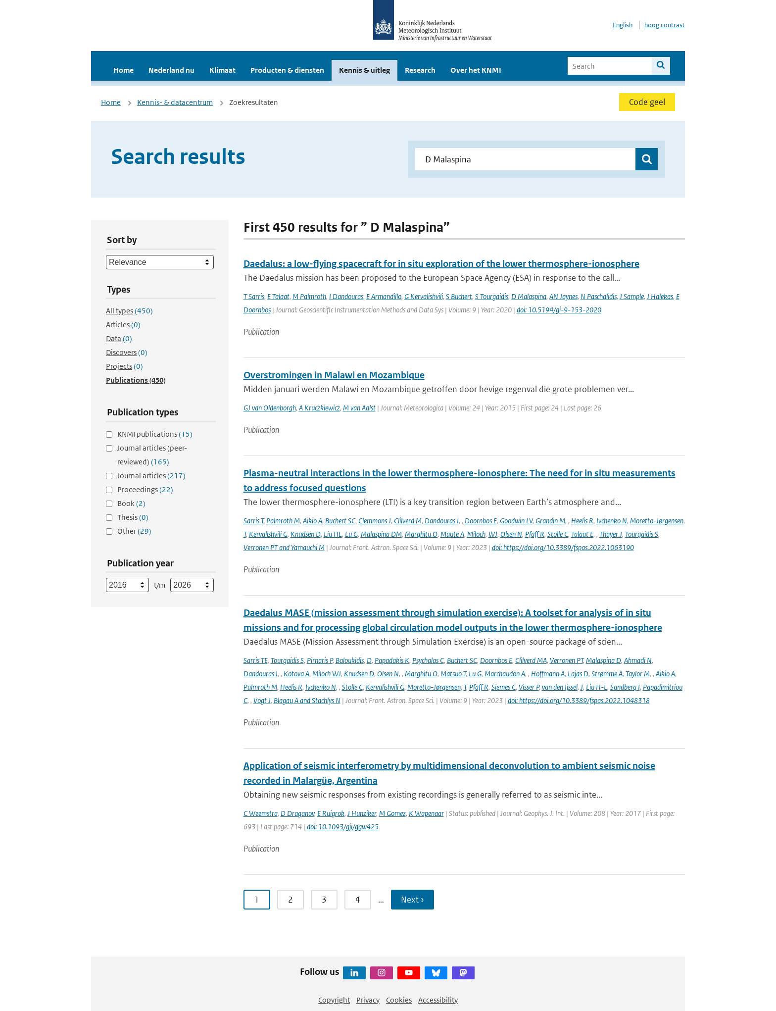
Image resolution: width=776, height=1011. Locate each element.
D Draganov (297, 813)
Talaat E (582, 534)
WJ (492, 534)
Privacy (368, 1000)
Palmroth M (283, 520)
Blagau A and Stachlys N (307, 700)
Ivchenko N (611, 520)
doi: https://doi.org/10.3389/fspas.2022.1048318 (579, 700)
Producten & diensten (287, 70)
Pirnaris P (320, 660)
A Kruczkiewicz (319, 407)
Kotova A (296, 673)
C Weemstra (260, 813)
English (622, 25)
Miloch (476, 534)
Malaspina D (603, 660)
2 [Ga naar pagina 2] (290, 899)
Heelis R (582, 520)
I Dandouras (346, 296)
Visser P (529, 687)
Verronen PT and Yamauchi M (284, 547)
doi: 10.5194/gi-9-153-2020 (559, 309)
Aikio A (312, 520)
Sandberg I (625, 687)
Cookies (399, 1000)
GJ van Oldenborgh (269, 407)
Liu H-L (596, 687)
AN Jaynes (563, 296)
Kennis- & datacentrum (175, 102)
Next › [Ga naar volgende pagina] (412, 899)
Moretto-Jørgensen (656, 520)
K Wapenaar (426, 813)
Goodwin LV (516, 520)
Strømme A (607, 673)
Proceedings (145, 489)
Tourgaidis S (641, 534)
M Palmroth (309, 296)
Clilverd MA (531, 660)
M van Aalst (359, 407)
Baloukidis (350, 660)
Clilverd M (408, 520)
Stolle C (557, 534)
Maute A (452, 534)
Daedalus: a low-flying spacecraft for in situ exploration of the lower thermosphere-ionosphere (441, 263)
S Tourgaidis (491, 296)
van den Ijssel (560, 687)
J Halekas (660, 296)
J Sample (632, 296)
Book (131, 503)
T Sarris (253, 296)
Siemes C (503, 687)
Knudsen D (306, 534)
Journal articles (151, 475)
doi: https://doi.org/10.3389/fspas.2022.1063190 (563, 547)
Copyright (334, 1000)
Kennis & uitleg (364, 70)
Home (123, 70)
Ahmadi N (638, 660)
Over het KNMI (475, 70)
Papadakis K (392, 660)
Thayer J (610, 534)
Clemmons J (374, 520)
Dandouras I (442, 520)
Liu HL (333, 534)
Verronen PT (566, 660)
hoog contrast (664, 25)
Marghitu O (421, 534)
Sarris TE (255, 660)
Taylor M (638, 673)
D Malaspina (528, 296)
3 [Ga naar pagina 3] (324, 899)
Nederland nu (171, 70)
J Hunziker (361, 813)
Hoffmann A (548, 673)
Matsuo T (453, 673)
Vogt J (262, 700)
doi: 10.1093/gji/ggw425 (343, 826)
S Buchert (459, 296)
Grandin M (550, 520)
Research (420, 70)
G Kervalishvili (423, 296)
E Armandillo (383, 296)
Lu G (351, 534)
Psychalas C (428, 660)
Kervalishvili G (268, 534)
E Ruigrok (330, 813)
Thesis (132, 517)
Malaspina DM (381, 534)
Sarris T (253, 520)
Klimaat (222, 70)
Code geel (647, 102)
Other (134, 531)
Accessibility (438, 1000)
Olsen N (511, 534)
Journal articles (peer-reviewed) (152, 454)
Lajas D (578, 673)
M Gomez (392, 813)
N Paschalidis (599, 296)
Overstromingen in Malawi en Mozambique (334, 375)
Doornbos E (481, 520)
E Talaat (278, 296)
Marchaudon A (505, 673)
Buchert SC (340, 520)
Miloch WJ (326, 673)
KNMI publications (155, 434)
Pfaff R (534, 534)
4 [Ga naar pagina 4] (357, 899)
